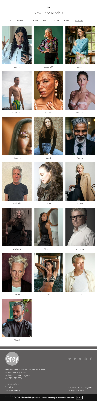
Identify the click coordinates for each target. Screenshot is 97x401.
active (56, 20)
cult (10, 20)
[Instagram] (86, 358)
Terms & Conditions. (12, 384)
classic (20, 20)
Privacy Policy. (10, 387)
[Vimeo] (70, 358)
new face (79, 20)
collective (33, 20)
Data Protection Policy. (13, 390)
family (46, 20)
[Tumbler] (76, 358)
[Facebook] (90, 358)
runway (67, 20)
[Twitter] (81, 358)
